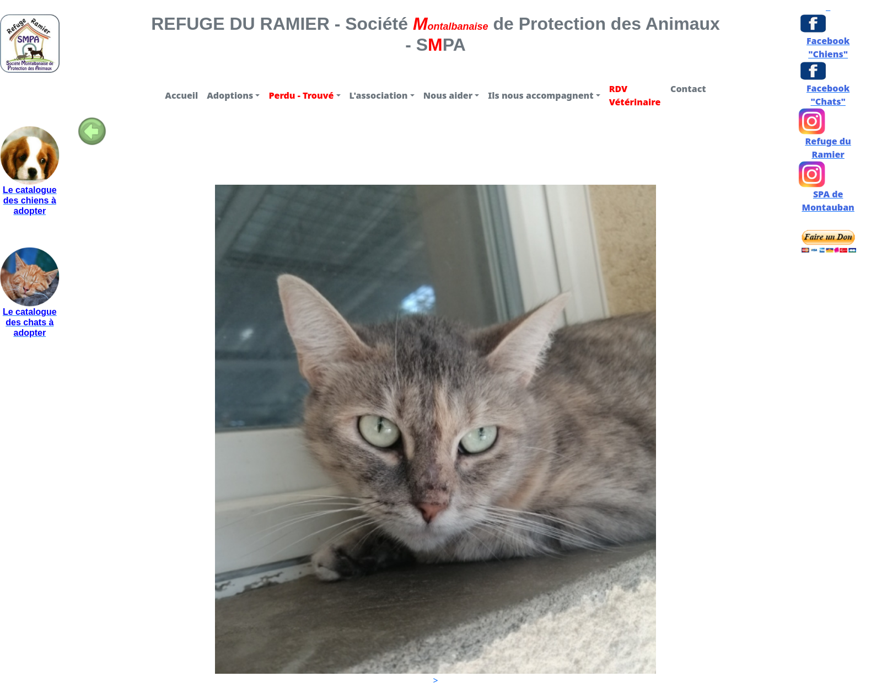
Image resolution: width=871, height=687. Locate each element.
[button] (233, 95)
